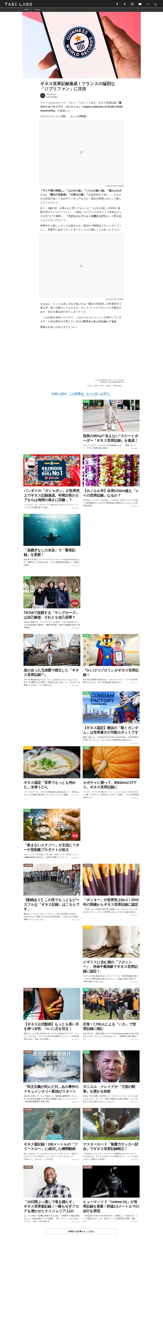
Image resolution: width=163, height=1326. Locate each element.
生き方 (90, 386)
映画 (96, 386)
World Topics (118, 386)
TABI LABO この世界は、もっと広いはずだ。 (81, 394)
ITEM (86, 990)
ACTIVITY (28, 749)
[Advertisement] (81, 1287)
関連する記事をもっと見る (81, 1232)
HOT (102, 386)
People (108, 386)
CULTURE (87, 457)
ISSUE (86, 402)
